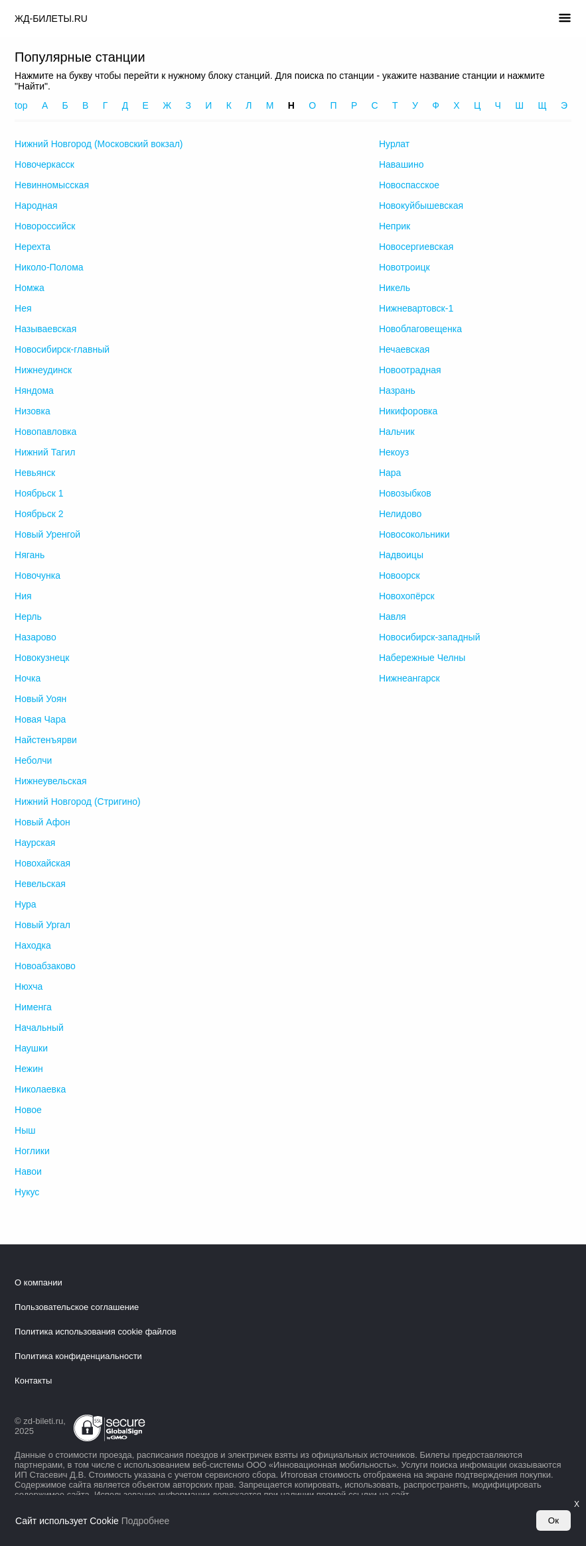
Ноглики (32, 1151)
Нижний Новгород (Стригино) (78, 801)
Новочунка (37, 575)
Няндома (34, 390)
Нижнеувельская (51, 781)
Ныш (25, 1130)
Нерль (28, 616)
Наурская (35, 842)
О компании (38, 1282)
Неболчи (33, 760)
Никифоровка (408, 411)
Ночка (27, 678)
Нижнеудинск (43, 370)
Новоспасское (409, 185)
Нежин (29, 1068)
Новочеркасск (44, 164)
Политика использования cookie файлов (96, 1332)
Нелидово (400, 513)
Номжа (29, 287)
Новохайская (42, 863)
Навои (28, 1171)
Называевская (45, 329)
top (21, 105)
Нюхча (28, 986)
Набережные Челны (422, 657)
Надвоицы (401, 555)
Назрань (397, 390)
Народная (36, 205)
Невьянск (35, 472)
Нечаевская (404, 349)
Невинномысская (52, 185)
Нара (390, 472)
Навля (392, 616)
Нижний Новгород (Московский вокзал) (99, 144)
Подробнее (145, 1521)
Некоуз (394, 452)
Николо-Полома (49, 267)
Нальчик (397, 431)
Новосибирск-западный (429, 637)
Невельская (40, 883)
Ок (553, 1520)
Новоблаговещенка (420, 329)
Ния (23, 596)
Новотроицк (404, 267)
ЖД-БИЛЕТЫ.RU (51, 18)
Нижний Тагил (45, 452)
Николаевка (40, 1089)
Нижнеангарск (409, 678)
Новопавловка (45, 431)
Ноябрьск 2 (39, 513)
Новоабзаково (45, 966)
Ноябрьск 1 (39, 493)
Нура (26, 904)
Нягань (29, 555)
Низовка (32, 411)
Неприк (394, 226)
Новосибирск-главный (62, 349)
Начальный (39, 1027)
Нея (23, 308)
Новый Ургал (42, 925)
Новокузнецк (42, 657)
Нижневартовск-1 (416, 308)
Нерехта (32, 246)
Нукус (27, 1192)
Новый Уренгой (47, 534)
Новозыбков (405, 493)
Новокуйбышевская (421, 205)
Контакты (33, 1381)
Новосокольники (414, 534)
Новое (28, 1109)
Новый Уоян (40, 698)
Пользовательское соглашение (77, 1307)
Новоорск (399, 575)
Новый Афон (42, 822)
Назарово (35, 637)
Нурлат (394, 144)
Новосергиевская (416, 246)
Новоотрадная (410, 370)
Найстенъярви (46, 740)
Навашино (401, 164)
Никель (394, 287)
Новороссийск (45, 226)
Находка (33, 945)
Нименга (33, 1007)
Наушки (31, 1048)
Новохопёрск (407, 596)
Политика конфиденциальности (78, 1356)
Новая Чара (40, 719)
